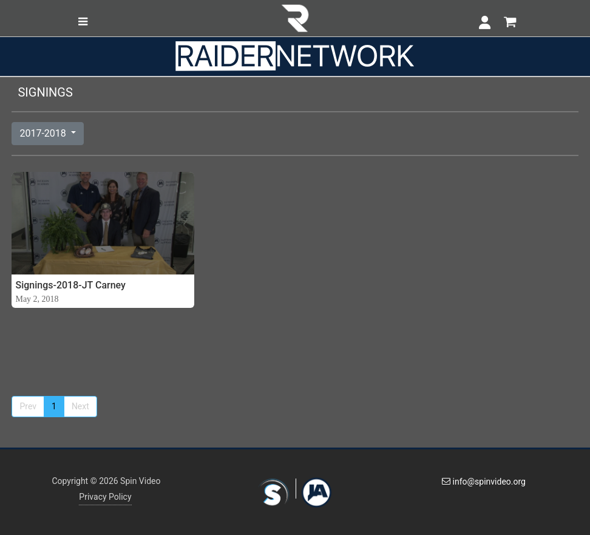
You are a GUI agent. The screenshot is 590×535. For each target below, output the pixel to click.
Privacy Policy (105, 497)
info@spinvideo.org (484, 481)
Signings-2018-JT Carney (70, 285)
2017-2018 (43, 133)
